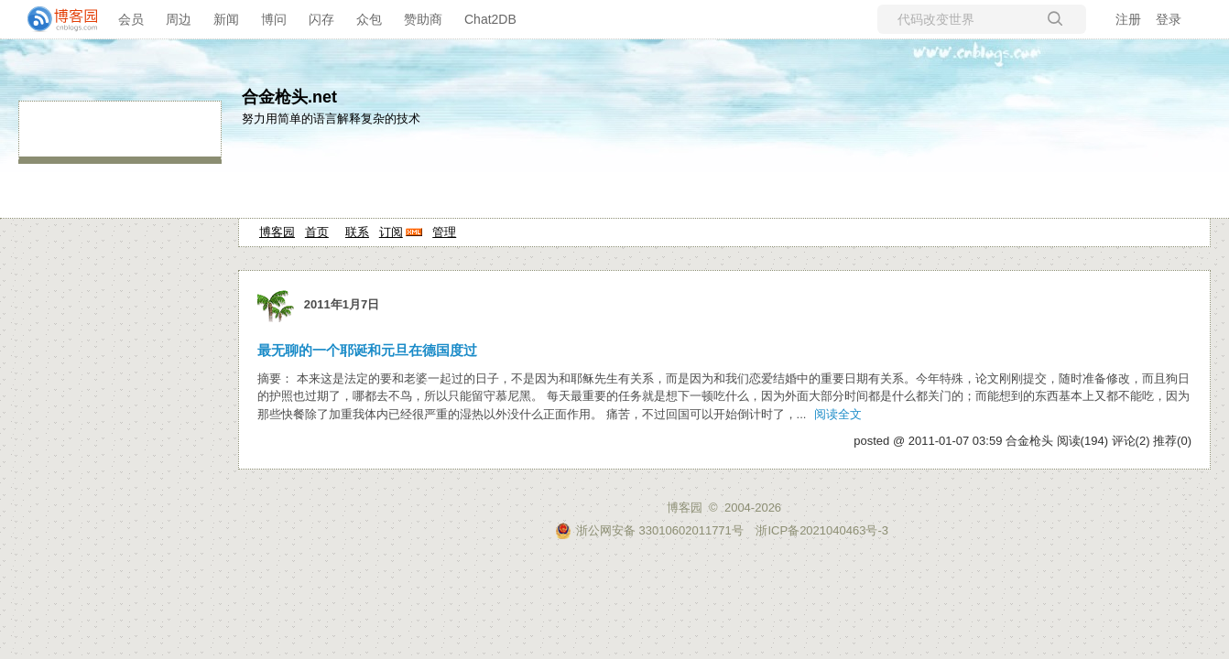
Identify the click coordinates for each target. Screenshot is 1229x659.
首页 (317, 232)
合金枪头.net (289, 97)
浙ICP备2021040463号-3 (822, 530)
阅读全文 (838, 414)
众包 (369, 19)
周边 (178, 19)
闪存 (321, 19)
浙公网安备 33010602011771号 (649, 530)
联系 (357, 232)
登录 (1168, 19)
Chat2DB (490, 19)
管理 (444, 232)
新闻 (226, 19)
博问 (274, 19)
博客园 (277, 232)
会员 (131, 19)
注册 (1128, 19)
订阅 (391, 232)
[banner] (55, 19)
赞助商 (423, 19)
